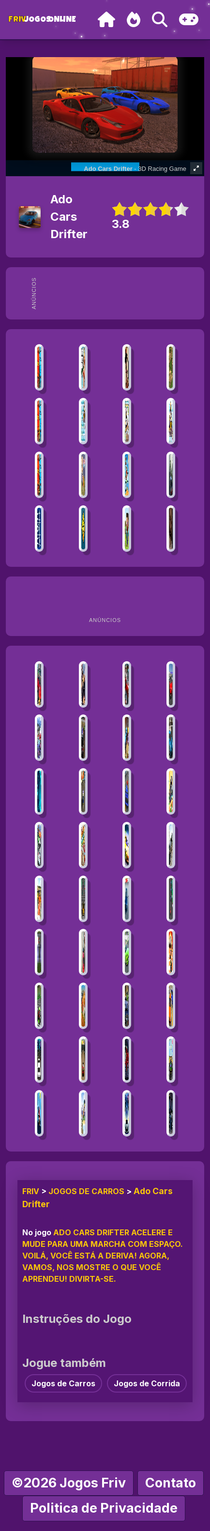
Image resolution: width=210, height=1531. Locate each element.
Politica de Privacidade (104, 1508)
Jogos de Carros (86, 1191)
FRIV (30, 1191)
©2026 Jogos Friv (69, 1483)
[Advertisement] (121, 293)
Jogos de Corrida (147, 1383)
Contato (170, 1483)
